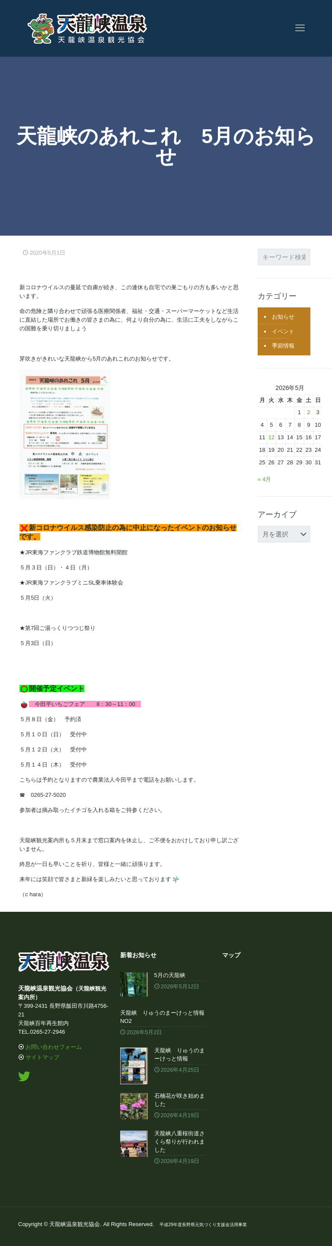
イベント (283, 331)
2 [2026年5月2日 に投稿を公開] (308, 412)
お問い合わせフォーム (54, 1047)
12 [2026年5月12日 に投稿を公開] (271, 437)
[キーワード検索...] (284, 257)
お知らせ (283, 316)
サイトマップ (42, 1057)
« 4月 (264, 479)
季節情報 (283, 345)
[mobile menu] (300, 28)
